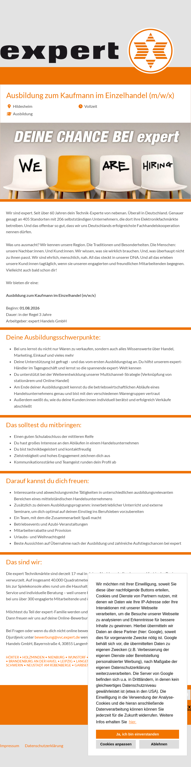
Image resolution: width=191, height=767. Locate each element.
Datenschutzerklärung (44, 745)
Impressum (9, 745)
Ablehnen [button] (159, 744)
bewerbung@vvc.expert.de (57, 637)
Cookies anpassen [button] (116, 744)
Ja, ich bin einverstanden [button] (137, 734)
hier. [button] (132, 722)
